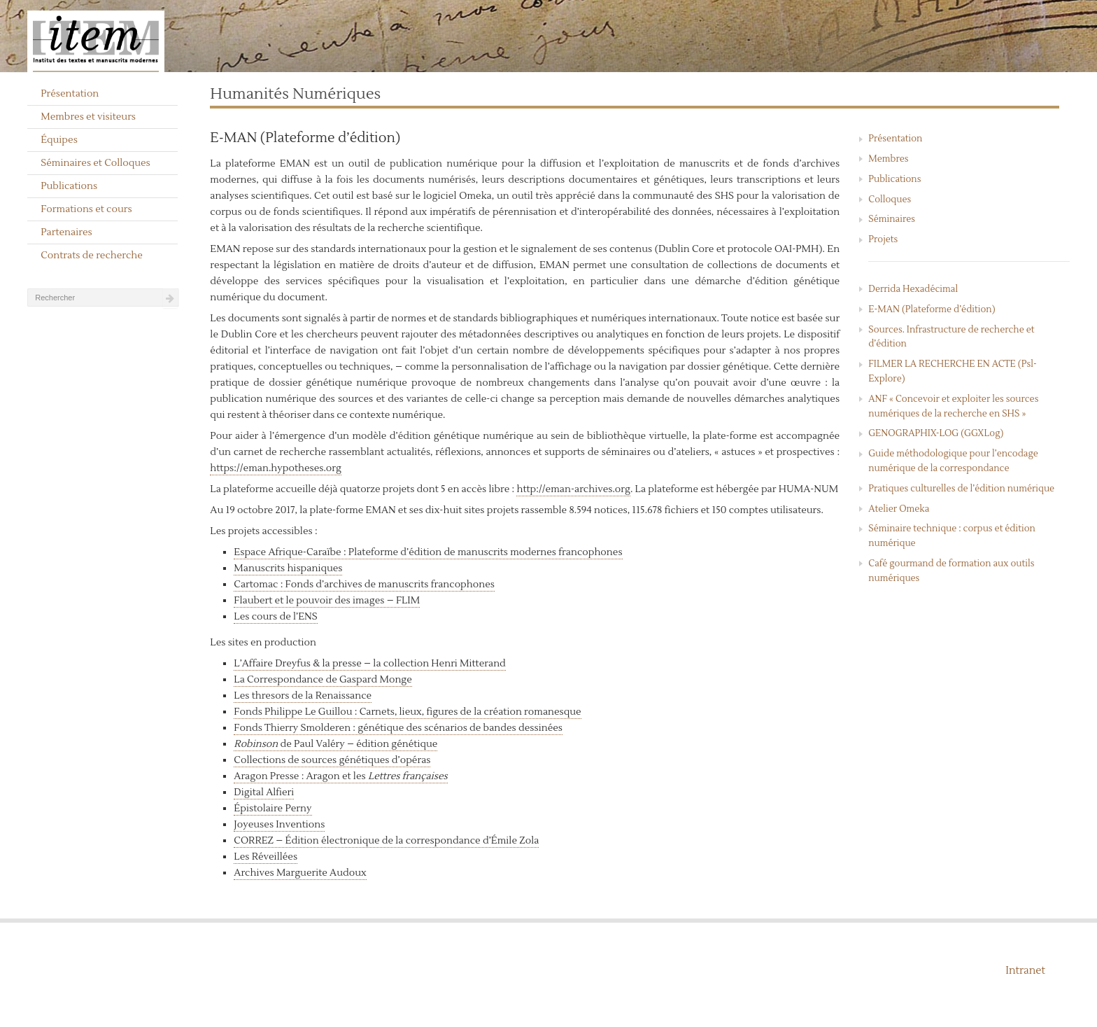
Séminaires (891, 219)
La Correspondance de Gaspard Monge (322, 679)
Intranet (1025, 970)
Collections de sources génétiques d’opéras (332, 760)
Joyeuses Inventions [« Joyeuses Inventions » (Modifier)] (279, 824)
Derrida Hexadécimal (913, 289)
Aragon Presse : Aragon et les (340, 776)
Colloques (889, 199)
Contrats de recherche (92, 255)
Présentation (70, 94)
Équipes (59, 140)
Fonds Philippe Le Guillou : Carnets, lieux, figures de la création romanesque (407, 712)
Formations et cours (86, 209)
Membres (888, 159)
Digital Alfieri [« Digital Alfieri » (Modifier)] (264, 792)
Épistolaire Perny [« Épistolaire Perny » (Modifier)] (272, 808)
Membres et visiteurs (88, 117)
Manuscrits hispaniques (288, 568)
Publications (69, 186)
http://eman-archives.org (573, 489)
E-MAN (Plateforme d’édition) (931, 309)
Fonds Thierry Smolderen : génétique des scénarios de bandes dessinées (398, 728)
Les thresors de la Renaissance (302, 696)
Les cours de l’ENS (275, 616)
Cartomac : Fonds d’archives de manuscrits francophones (364, 584)
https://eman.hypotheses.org (275, 468)
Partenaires (66, 232)
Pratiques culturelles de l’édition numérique (961, 488)
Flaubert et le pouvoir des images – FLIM (327, 600)
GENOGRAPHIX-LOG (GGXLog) (935, 433)
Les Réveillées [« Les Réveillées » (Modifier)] (265, 857)
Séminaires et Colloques (95, 163)
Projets (883, 239)
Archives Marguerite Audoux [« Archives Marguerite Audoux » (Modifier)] (300, 873)
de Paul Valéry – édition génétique (335, 744)
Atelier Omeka (898, 509)
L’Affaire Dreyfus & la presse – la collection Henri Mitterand (369, 663)
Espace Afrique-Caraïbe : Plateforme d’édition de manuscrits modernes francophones (428, 552)
